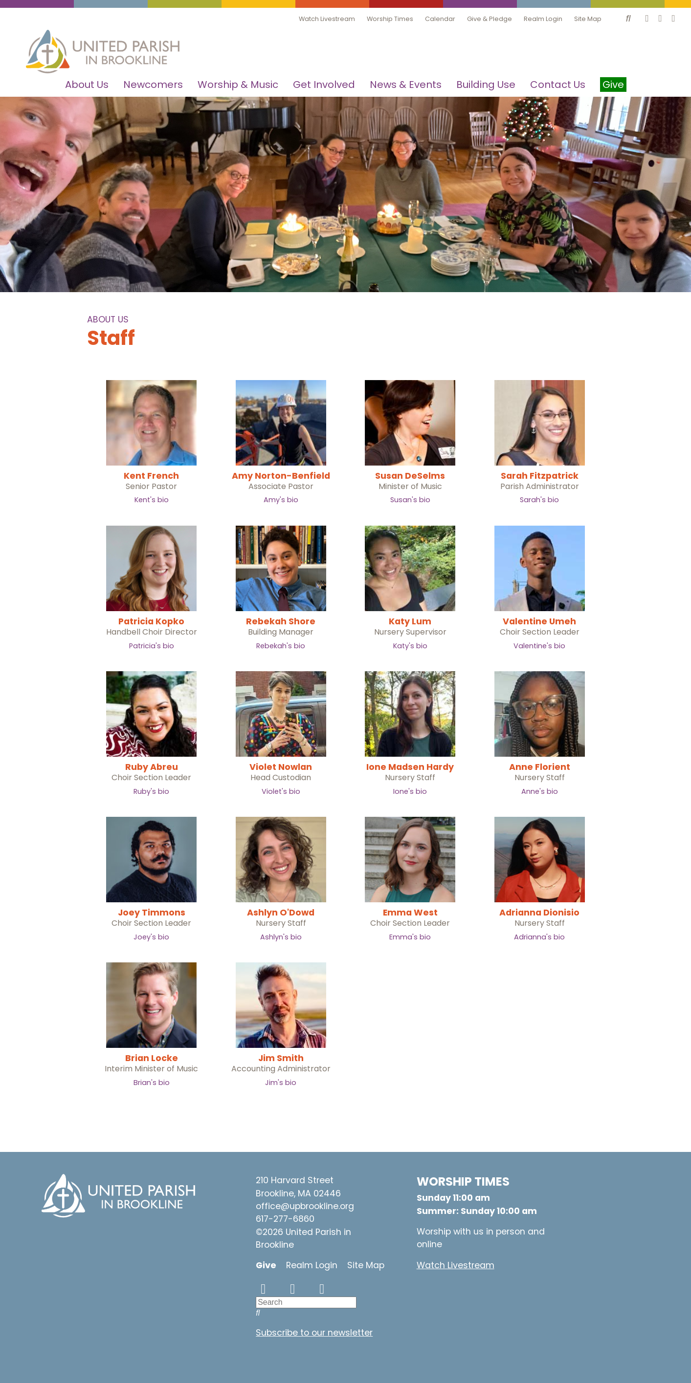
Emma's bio (410, 937)
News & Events (406, 84)
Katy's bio (410, 646)
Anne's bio (539, 791)
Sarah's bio (539, 500)
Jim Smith (281, 1058)
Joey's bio (151, 937)
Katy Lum (410, 621)
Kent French (151, 476)
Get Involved (324, 84)
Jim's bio (280, 1082)
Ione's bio (410, 791)
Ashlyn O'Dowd (280, 912)
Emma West (410, 912)
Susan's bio (410, 500)
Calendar (440, 19)
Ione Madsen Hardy (410, 767)
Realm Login (543, 19)
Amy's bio (281, 500)
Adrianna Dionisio (539, 912)
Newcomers (153, 84)
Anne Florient (539, 767)
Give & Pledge (489, 19)
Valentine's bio (539, 646)
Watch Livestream (327, 19)
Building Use (485, 84)
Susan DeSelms (410, 476)
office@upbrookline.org (305, 1206)
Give (266, 1265)
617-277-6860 (285, 1219)
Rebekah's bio (280, 646)
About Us (87, 84)
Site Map (588, 19)
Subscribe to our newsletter (314, 1333)
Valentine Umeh (539, 621)
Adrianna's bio (539, 937)
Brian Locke (151, 1058)
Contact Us (557, 84)
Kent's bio (151, 500)
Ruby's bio (151, 791)
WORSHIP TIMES (463, 1181)
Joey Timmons (151, 912)
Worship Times (390, 19)
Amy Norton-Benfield (281, 476)
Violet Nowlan (280, 767)
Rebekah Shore (280, 621)
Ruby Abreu (151, 767)
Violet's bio (281, 791)
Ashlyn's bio (281, 937)
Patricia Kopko (151, 621)
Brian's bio (152, 1082)
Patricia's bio (151, 646)
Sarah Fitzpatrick (540, 476)
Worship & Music (238, 84)
